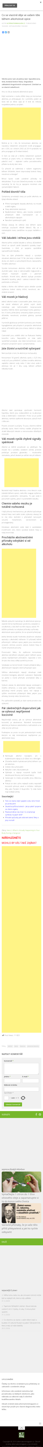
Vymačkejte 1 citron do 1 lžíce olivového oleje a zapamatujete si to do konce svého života (20, 1179)
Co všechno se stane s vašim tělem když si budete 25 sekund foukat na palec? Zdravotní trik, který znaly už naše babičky (21, 1303)
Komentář (9, 1042)
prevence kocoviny (33, 1027)
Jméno (7, 1057)
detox (16, 1027)
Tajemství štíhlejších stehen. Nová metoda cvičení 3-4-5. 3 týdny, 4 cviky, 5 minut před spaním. (19, 1290)
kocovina (22, 1027)
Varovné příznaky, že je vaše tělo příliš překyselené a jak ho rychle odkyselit (20, 1209)
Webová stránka (10, 1066)
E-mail (25, 1057)
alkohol (10, 1027)
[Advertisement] (21, 105)
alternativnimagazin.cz (16, 23)
